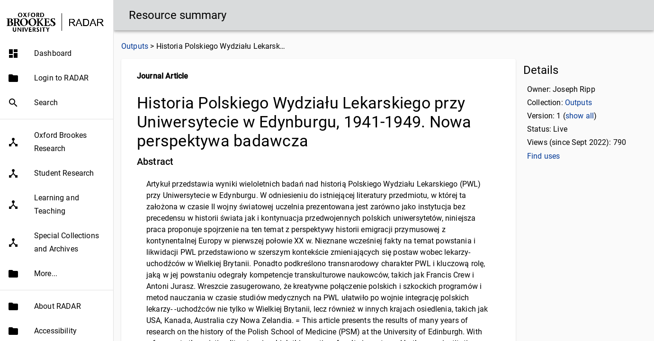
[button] (56, 53)
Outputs (134, 46)
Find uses (543, 156)
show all (579, 115)
